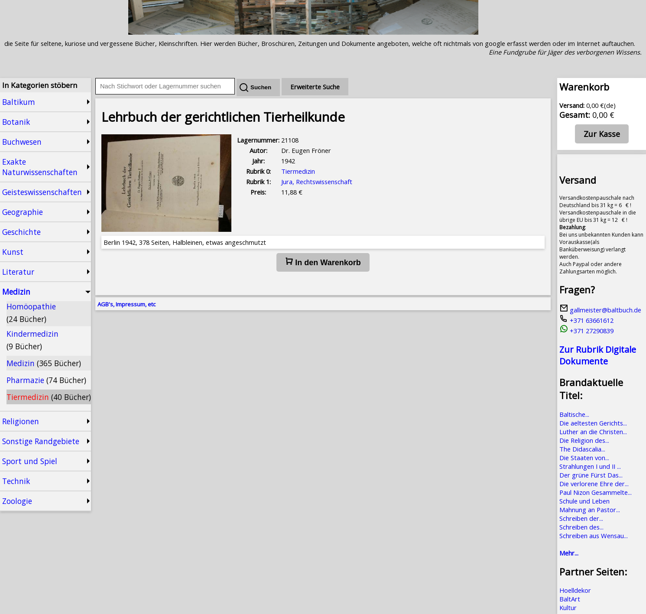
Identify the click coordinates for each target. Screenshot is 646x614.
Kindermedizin (32, 339)
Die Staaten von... (584, 457)
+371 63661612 (586, 320)
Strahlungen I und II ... (590, 466)
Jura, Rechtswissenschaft (316, 181)
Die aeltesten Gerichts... (593, 423)
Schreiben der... (581, 518)
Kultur (568, 607)
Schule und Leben (584, 501)
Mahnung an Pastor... (589, 509)
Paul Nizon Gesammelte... (595, 492)
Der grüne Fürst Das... (591, 475)
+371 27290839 (586, 330)
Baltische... (574, 414)
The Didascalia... (582, 449)
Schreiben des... (581, 527)
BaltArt (569, 599)
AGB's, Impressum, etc (126, 304)
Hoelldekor (575, 590)
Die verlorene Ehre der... (594, 483)
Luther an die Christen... (593, 431)
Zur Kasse (602, 134)
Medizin (43, 363)
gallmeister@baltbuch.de (600, 309)
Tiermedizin (48, 397)
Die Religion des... (584, 440)
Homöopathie (31, 312)
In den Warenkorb (322, 262)
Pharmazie (46, 380)
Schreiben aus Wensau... (593, 535)
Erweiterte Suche (315, 86)
